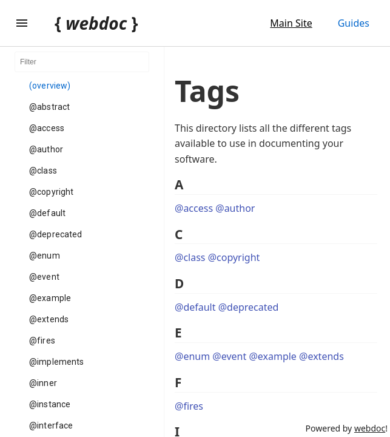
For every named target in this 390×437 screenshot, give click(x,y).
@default (47, 213)
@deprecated (55, 234)
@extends (49, 319)
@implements (56, 362)
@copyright (51, 192)
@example (50, 298)
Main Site (291, 23)
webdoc (369, 428)
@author (46, 149)
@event (44, 277)
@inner (43, 383)
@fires (42, 340)
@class (43, 170)
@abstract (49, 107)
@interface (51, 425)
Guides (353, 23)
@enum (44, 255)
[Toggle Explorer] (21, 23)
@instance (49, 404)
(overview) (49, 85)
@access (46, 128)
